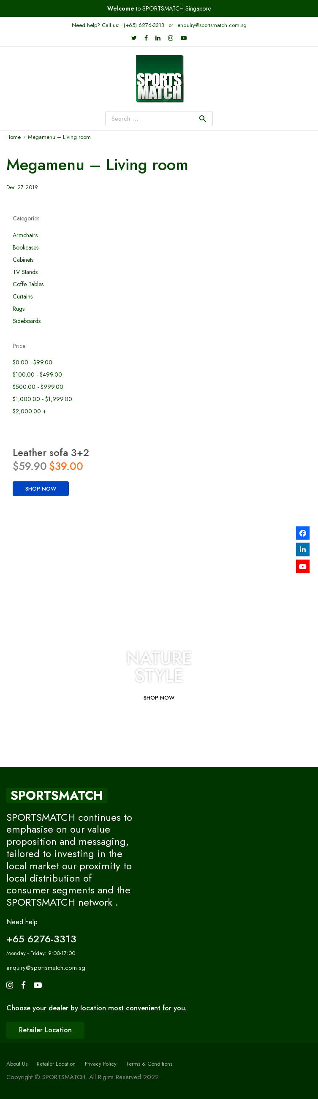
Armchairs (25, 235)
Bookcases (25, 248)
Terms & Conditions (149, 1064)
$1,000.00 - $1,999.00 (42, 399)
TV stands (25, 272)
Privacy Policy (101, 1064)
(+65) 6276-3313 (144, 25)
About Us (16, 1064)
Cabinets (23, 260)
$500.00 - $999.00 (38, 387)
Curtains (23, 297)
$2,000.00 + (29, 411)
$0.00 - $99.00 (32, 362)
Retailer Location (56, 1064)
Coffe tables (28, 284)
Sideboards (27, 321)
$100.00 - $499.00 (37, 375)
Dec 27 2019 (22, 187)
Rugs (18, 309)
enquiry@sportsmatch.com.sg (212, 25)
